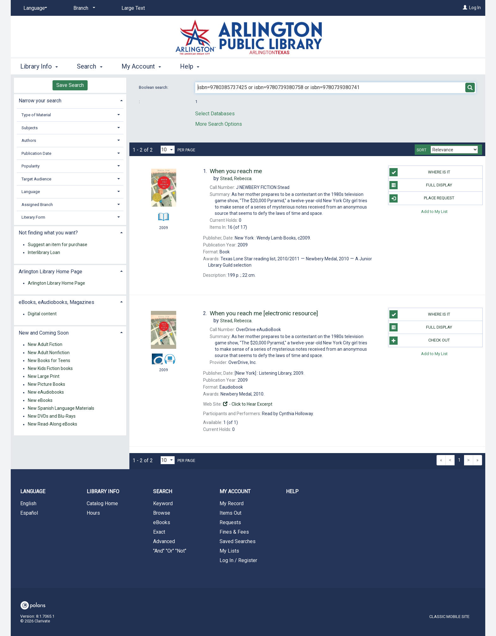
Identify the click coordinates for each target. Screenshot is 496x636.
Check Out (419, 340)
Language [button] (31, 191)
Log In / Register (238, 560)
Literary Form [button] (33, 217)
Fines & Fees (234, 532)
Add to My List (434, 211)
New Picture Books (46, 384)
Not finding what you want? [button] (48, 233)
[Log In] (465, 7)
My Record (232, 503)
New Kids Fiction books (50, 368)
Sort (421, 150)
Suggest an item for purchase (57, 244)
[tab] (70, 100)
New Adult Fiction (45, 344)
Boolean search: (154, 87)
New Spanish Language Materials (61, 408)
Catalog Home (102, 503)
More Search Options (218, 124)
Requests (230, 522)
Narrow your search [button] (40, 101)
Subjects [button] (30, 127)
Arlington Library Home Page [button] (50, 272)
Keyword (163, 503)
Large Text (133, 8)
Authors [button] (29, 140)
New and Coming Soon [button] (44, 333)
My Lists (229, 551)
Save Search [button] (70, 85)
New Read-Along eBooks (52, 424)
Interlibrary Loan (44, 252)
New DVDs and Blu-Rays (52, 416)
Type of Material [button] (36, 114)
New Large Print (43, 376)
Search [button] (89, 66)
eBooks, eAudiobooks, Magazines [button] (56, 302)
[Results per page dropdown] (168, 150)
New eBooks (40, 400)
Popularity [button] (31, 166)
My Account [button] (141, 66)
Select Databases (215, 114)
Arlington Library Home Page (56, 283)
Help (292, 491)
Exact (159, 532)
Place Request (421, 198)
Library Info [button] (39, 66)
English (28, 503)
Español (29, 513)
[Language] (34, 8)
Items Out (230, 513)
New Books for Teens (49, 360)
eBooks (161, 522)
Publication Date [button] (36, 153)
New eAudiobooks (46, 392)
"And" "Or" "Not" (169, 551)
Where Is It (419, 172)
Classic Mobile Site (449, 616)
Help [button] (189, 66)
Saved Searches (238, 541)
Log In (475, 7)
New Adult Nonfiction (49, 352)
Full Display (420, 185)
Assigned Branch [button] (37, 204)
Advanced (164, 541)
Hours (93, 513)
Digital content (42, 314)
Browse (161, 513)
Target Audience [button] (36, 179)
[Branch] (83, 8)
